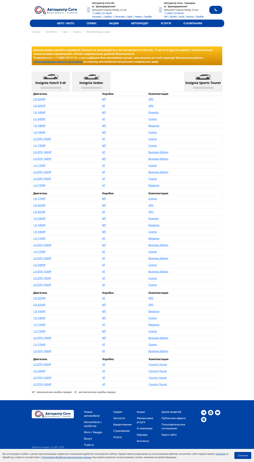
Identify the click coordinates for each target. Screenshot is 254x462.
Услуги (117, 437)
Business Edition (158, 152)
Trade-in (89, 445)
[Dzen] (203, 419)
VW (166, 16)
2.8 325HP (39, 99)
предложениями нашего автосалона (57, 61)
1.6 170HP (39, 145)
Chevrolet (119, 16)
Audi (181, 16)
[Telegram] (203, 412)
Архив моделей (171, 412)
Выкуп (88, 438)
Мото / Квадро (93, 432)
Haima (190, 16)
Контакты (143, 441)
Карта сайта (169, 434)
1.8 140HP (39, 112)
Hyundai (96, 16)
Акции (141, 412)
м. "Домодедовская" (104, 6)
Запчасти (119, 418)
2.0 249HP (39, 119)
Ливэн (138, 16)
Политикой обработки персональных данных (67, 457)
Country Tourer (158, 364)
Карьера (142, 434)
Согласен (243, 455)
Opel (129, 16)
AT (103, 106)
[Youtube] (217, 412)
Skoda (173, 16)
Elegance (153, 125)
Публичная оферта (174, 418)
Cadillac (108, 16)
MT (104, 99)
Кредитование (122, 424)
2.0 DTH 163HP (42, 172)
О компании (145, 428)
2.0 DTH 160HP (42, 152)
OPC (151, 99)
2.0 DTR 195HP (42, 139)
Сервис (117, 412)
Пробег (148, 16)
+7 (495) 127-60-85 (174, 13)
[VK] (210, 412)
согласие (220, 453)
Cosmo (152, 119)
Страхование (121, 431)
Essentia (153, 112)
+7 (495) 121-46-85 (102, 13)
